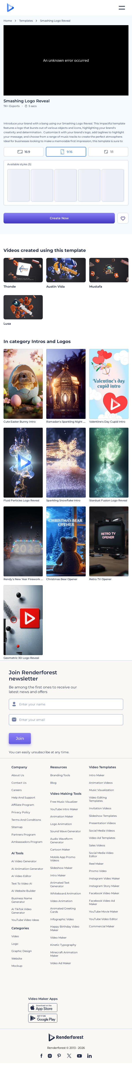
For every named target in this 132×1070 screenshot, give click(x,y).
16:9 (23, 151)
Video (15, 936)
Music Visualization (101, 790)
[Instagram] (50, 1056)
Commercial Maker (101, 926)
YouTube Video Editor (103, 919)
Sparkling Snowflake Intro (63, 500)
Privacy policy (20, 812)
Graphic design (21, 951)
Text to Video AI (21, 883)
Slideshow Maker (61, 867)
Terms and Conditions (26, 819)
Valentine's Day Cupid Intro (107, 421)
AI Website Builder (23, 890)
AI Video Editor (21, 876)
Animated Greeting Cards (63, 910)
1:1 (108, 151)
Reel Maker (96, 863)
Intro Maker (96, 775)
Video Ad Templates (102, 838)
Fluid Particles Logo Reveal (21, 500)
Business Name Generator (21, 900)
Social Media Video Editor (101, 854)
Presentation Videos (102, 823)
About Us (17, 775)
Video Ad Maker (60, 963)
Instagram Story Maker (104, 886)
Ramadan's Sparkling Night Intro (68, 421)
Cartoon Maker (60, 849)
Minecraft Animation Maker (64, 954)
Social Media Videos (102, 830)
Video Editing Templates (98, 799)
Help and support (23, 797)
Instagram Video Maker (104, 878)
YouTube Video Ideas (25, 920)
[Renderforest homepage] (10, 8)
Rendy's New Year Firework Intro (25, 579)
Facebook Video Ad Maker (102, 902)
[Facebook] (42, 1056)
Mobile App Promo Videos (62, 858)
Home (8, 20)
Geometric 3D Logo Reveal (21, 658)
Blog (53, 782)
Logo (14, 943)
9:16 (66, 151)
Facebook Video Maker (104, 893)
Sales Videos (97, 845)
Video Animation (61, 901)
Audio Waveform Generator (61, 840)
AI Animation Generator (27, 868)
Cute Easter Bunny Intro (20, 421)
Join (20, 738)
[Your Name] (66, 704)
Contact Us (18, 782)
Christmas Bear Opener (61, 579)
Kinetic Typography (63, 944)
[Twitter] (69, 1056)
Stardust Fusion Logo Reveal (108, 500)
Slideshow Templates (103, 815)
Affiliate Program (22, 804)
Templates (26, 20)
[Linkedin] (89, 1056)
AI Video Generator (24, 861)
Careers (16, 790)
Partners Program (23, 834)
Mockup (16, 965)
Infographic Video (62, 919)
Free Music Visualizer (64, 801)
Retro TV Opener (100, 579)
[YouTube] (79, 1056)
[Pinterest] (59, 1056)
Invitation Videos (100, 808)
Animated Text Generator (59, 884)
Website (16, 958)
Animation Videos (101, 782)
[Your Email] (66, 719)
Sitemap (16, 827)
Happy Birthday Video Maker (64, 928)
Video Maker (58, 937)
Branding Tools (60, 775)
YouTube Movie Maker (103, 911)
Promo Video (98, 871)
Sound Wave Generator (65, 831)
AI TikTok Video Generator (21, 910)
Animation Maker (61, 816)
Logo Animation (61, 824)
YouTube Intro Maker (64, 809)
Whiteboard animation (65, 893)
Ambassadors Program (27, 841)
